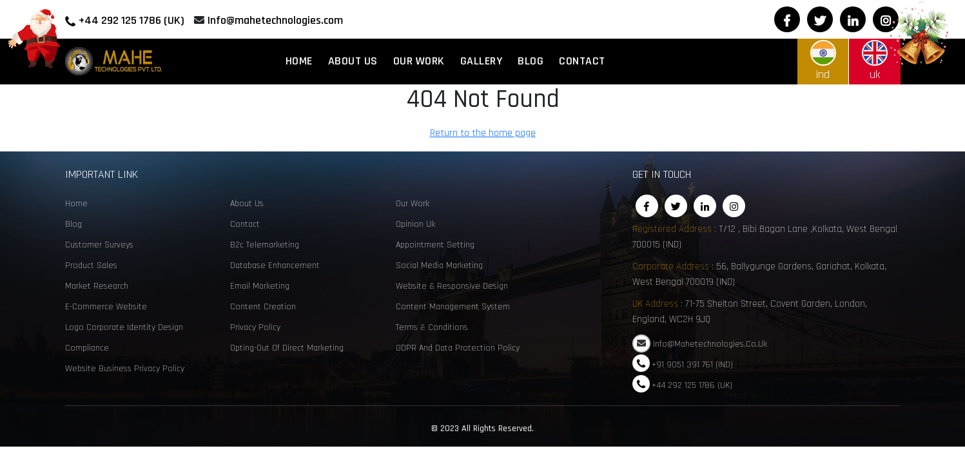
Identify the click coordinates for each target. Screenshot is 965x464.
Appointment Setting (435, 245)
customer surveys (99, 245)
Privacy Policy (255, 327)
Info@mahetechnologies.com (275, 20)
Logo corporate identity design (124, 327)
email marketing (259, 286)
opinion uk (415, 224)
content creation (263, 307)
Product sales (91, 265)
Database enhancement (275, 265)
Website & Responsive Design (452, 286)
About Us (353, 60)
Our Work (419, 60)
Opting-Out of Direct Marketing (287, 348)
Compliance (87, 348)
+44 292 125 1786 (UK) (131, 20)
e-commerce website (106, 307)
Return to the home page (490, 135)
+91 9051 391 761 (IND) (692, 364)
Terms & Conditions (432, 327)
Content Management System (453, 307)
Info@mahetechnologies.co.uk (710, 344)
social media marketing (439, 265)
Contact (582, 60)
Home (299, 60)
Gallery (481, 60)
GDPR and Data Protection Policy (458, 348)
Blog (530, 60)
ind (823, 61)
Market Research (96, 286)
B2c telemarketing (264, 245)
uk (875, 61)
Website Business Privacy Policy (124, 368)
